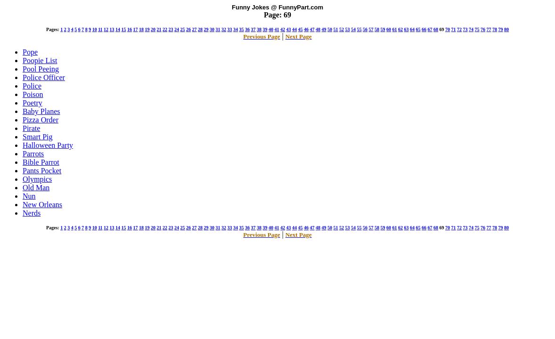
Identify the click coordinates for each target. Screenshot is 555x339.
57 (371, 29)
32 (223, 29)
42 (282, 29)
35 (241, 29)
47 (312, 29)
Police (32, 86)
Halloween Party (48, 145)
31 (218, 29)
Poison (33, 94)
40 (271, 29)
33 (230, 29)
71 (453, 29)
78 (494, 29)
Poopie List (40, 60)
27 (194, 29)
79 (500, 29)
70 (447, 29)
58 (377, 29)
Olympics (37, 179)
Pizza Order (40, 120)
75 (477, 29)
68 (435, 29)
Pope (30, 52)
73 (465, 29)
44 (294, 29)
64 (412, 29)
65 (418, 29)
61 (394, 29)
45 (300, 29)
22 (165, 29)
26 (188, 29)
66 (424, 29)
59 (383, 29)
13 (112, 29)
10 (94, 29)
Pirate (31, 128)
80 (506, 29)
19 (147, 29)
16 (129, 29)
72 (459, 29)
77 (489, 29)
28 (200, 29)
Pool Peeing (41, 69)
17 (135, 29)
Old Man (36, 188)
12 (106, 29)
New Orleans (42, 205)
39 (265, 29)
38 (259, 29)
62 (400, 29)
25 (182, 29)
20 (153, 29)
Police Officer (44, 77)
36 (247, 29)
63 (406, 29)
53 (347, 29)
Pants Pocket (42, 171)
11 (100, 29)
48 (318, 29)
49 (324, 29)
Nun (29, 196)
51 (336, 29)
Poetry (32, 103)
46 (306, 29)
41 (277, 29)
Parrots (33, 154)
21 (159, 29)
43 (288, 29)
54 (353, 29)
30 (212, 29)
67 (430, 29)
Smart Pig (38, 137)
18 (141, 29)
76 (483, 29)
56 (365, 29)
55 (359, 29)
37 (253, 29)
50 (329, 29)
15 (124, 29)
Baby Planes (41, 111)
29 (206, 29)
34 (235, 29)
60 (388, 29)
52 (341, 29)
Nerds (32, 213)
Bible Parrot (41, 162)
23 (171, 29)
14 (117, 29)
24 (176, 29)
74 (471, 29)
